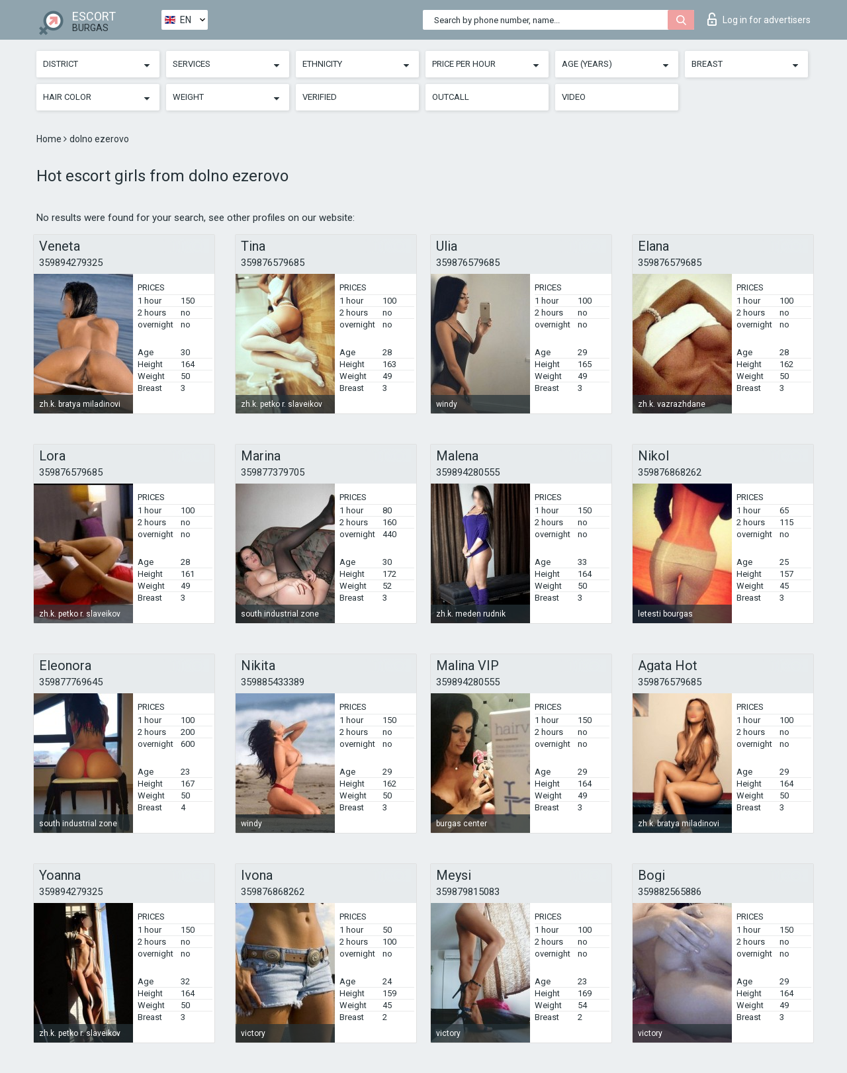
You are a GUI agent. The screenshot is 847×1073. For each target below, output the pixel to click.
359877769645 (71, 682)
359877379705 (272, 472)
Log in (759, 19)
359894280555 (468, 472)
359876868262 (669, 472)
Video (574, 97)
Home (50, 139)
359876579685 (272, 263)
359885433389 (272, 682)
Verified (319, 97)
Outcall (450, 97)
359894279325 (71, 263)
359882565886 (669, 892)
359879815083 (468, 892)
